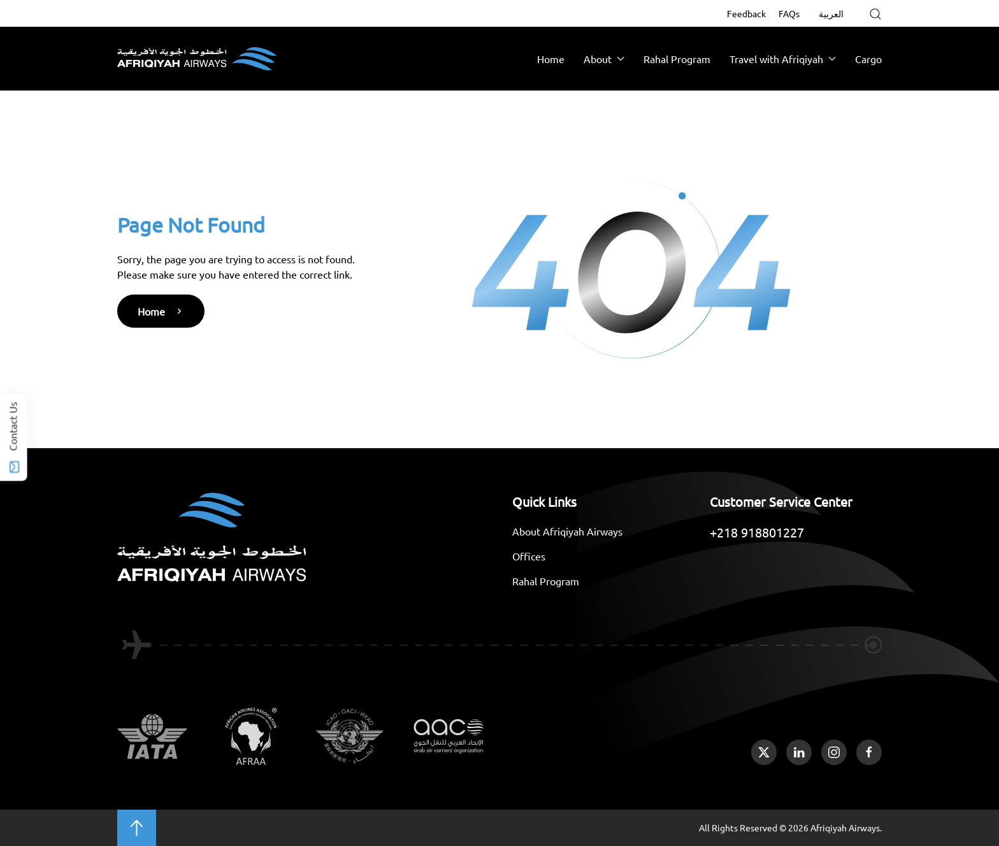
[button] (875, 14)
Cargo (868, 58)
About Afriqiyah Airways (567, 531)
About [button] (604, 58)
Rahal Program (676, 58)
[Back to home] (197, 58)
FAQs (789, 13)
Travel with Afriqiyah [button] (782, 58)
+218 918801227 (757, 532)
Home (550, 58)
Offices (528, 556)
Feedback (746, 13)
